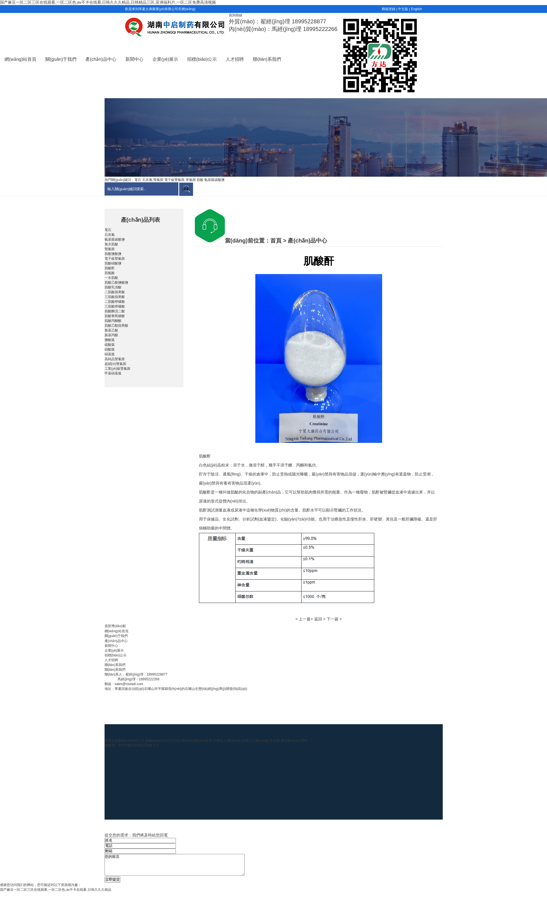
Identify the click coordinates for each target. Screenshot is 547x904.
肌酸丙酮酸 (113, 321)
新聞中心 (134, 59)
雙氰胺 (110, 249)
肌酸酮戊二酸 (115, 311)
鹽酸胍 (110, 340)
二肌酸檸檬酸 (115, 302)
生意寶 (275, 741)
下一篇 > (334, 619)
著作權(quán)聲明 (294, 741)
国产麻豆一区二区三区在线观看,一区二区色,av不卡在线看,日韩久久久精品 (55, 894)
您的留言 (183, 867)
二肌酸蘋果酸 (115, 292)
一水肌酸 (111, 278)
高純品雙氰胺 (115, 359)
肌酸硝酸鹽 (113, 263)
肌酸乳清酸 (113, 287)
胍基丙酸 (111, 335)
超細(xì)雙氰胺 (115, 364)
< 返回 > (318, 619)
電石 (108, 230)
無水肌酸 (111, 244)
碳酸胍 (110, 345)
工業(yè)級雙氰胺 (118, 369)
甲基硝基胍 (113, 373)
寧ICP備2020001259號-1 (137, 745)
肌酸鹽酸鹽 (113, 254)
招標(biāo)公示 (202, 59)
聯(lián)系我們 (267, 59)
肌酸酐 (110, 268)
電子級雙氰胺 (115, 259)
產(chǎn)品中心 (100, 59)
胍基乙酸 (111, 330)
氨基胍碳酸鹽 (115, 239)
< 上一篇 (303, 619)
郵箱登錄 (388, 9)
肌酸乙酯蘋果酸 (116, 325)
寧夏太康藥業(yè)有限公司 (124, 741)
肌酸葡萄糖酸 (115, 316)
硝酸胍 (110, 349)
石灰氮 (110, 235)
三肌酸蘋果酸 (115, 297)
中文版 (403, 9)
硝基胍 (110, 354)
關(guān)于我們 (60, 59)
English (416, 9)
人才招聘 (235, 59)
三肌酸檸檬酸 (115, 306)
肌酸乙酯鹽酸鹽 (116, 282)
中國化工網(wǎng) (226, 741)
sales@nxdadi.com (129, 684)
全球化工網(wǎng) (255, 741)
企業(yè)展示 (165, 59)
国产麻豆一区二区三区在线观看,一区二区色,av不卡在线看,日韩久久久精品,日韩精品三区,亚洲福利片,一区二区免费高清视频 (108, 2)
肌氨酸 (110, 273)
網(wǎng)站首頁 (20, 59)
